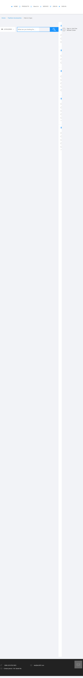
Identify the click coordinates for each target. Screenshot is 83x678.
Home (4, 18)
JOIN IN (55, 6)
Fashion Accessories (14, 18)
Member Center (71, 30)
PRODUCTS (25, 6)
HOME (16, 6)
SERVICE (45, 6)
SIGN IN (64, 6)
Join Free (74, 28)
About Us (36, 6)
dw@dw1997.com (39, 667)
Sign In (69, 28)
